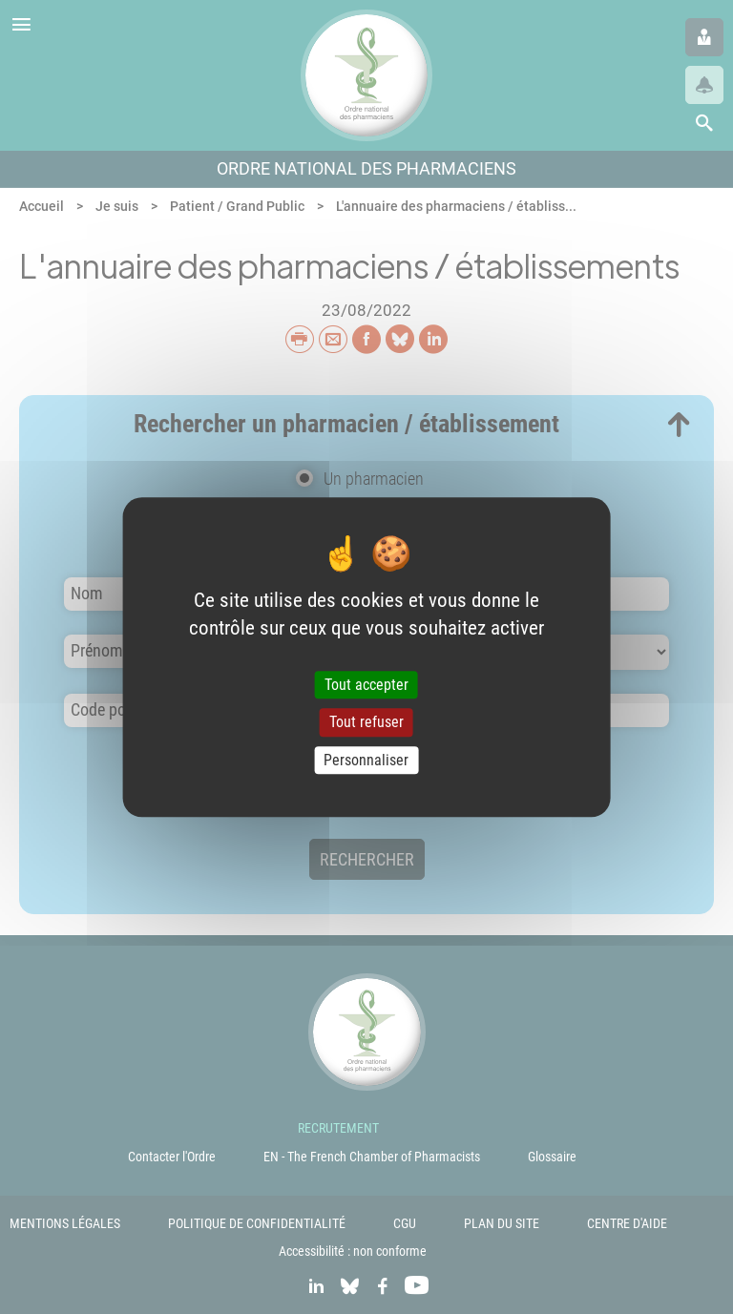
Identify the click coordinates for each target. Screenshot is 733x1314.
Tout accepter (366, 686)
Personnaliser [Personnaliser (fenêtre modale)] (366, 760)
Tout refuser (366, 723)
